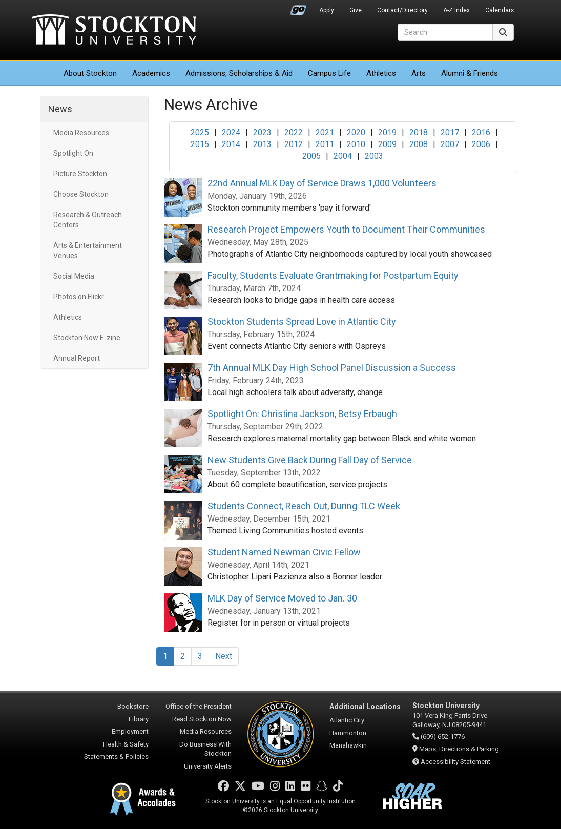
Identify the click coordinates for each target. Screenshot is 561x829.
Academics (151, 73)
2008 (418, 144)
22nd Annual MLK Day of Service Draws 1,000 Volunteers (322, 183)
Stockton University (114, 30)
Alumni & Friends (469, 73)
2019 (387, 132)
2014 (231, 144)
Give (355, 10)
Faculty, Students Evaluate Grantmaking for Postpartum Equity (333, 275)
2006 (481, 144)
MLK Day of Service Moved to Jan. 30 (282, 598)
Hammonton (347, 733)
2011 (325, 144)
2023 (262, 132)
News (60, 108)
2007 (450, 144)
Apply (326, 10)
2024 (231, 132)
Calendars (499, 10)
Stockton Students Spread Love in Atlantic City (301, 321)
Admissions (239, 73)
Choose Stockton (81, 194)
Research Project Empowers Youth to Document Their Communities (346, 229)
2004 (343, 156)
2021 (325, 132)
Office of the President (198, 706)
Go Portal (298, 7)
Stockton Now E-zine (86, 338)
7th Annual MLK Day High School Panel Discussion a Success (331, 367)
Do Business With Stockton (205, 749)
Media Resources (81, 133)
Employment (130, 731)
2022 (293, 132)
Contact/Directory (402, 10)
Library (139, 719)
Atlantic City (346, 720)
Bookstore (133, 706)
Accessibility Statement (455, 761)
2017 (450, 132)
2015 (200, 144)
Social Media (73, 276)
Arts (418, 73)
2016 (481, 132)
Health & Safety (126, 744)
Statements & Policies (116, 756)
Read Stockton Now (202, 719)
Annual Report (76, 358)
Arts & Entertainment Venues (87, 250)
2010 (356, 144)
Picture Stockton (80, 174)
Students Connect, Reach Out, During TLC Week (303, 506)
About (90, 73)
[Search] (445, 32)
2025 (200, 132)
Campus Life (329, 73)
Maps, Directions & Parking (459, 749)
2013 (262, 144)
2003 (374, 156)
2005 (311, 156)
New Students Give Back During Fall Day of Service (309, 459)
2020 (356, 132)
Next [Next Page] (223, 656)
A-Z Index (456, 10)
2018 (418, 132)
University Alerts (208, 766)
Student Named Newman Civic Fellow (284, 552)
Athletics (381, 73)
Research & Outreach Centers (87, 220)
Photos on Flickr (78, 297)
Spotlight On (73, 153)
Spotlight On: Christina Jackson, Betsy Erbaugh (302, 413)
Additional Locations (365, 706)
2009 (387, 144)
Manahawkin (348, 745)
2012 (293, 144)
